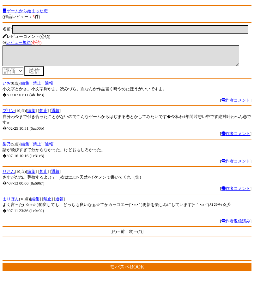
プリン (9, 114)
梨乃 (7, 147)
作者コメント (235, 104)
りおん (9, 175)
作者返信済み (235, 224)
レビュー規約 (18, 42)
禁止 (37, 87)
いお (7, 87)
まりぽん (11, 202)
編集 (25, 87)
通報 (49, 87)
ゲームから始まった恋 (25, 11)
